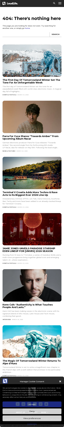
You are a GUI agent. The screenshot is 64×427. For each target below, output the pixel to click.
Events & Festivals (9, 94)
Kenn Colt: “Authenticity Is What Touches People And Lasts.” (28, 306)
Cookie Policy (32, 424)
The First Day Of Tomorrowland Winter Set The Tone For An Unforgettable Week (31, 81)
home (27, 28)
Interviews (7, 319)
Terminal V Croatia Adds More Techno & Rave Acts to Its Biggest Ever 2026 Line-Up (30, 193)
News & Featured (9, 151)
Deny (32, 411)
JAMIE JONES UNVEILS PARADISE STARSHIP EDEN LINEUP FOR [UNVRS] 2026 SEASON (29, 250)
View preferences (32, 418)
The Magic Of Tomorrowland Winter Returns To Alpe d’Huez (32, 362)
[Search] (55, 34)
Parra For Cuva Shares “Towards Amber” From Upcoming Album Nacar (31, 137)
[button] (60, 381)
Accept (32, 404)
